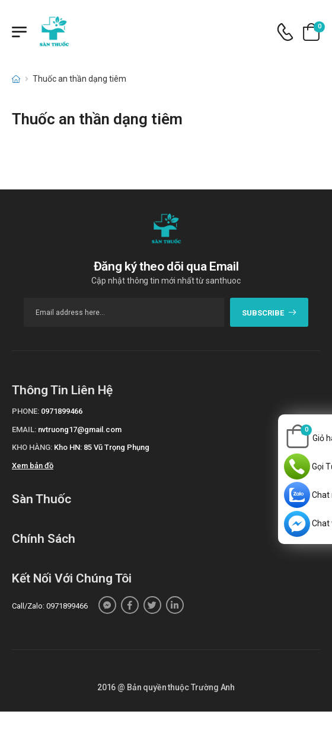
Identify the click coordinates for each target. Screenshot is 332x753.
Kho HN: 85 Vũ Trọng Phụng (101, 447)
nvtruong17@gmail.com (80, 429)
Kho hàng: (32, 447)
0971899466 (61, 411)
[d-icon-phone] (285, 32)
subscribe (269, 312)
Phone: (25, 411)
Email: (24, 429)
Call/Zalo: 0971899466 (50, 605)
